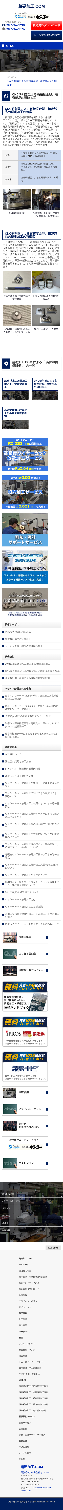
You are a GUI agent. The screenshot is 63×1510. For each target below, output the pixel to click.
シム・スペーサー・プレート (32, 1362)
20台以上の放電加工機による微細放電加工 (27, 663)
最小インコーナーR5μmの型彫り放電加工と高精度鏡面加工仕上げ (31, 697)
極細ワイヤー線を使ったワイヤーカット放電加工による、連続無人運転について (32, 883)
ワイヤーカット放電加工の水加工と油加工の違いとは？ (32, 784)
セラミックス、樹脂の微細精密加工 (24, 646)
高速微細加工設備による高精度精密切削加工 (28, 678)
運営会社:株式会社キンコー (35, 1472)
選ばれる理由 (8, 1194)
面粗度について (13, 754)
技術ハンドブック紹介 (29, 1283)
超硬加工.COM (31, 6)
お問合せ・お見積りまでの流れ (33, 1277)
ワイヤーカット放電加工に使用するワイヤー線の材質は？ (32, 805)
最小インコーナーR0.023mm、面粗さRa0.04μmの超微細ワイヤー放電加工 (31, 707)
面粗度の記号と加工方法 (18, 761)
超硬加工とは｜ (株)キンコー (20, 776)
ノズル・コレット (27, 1344)
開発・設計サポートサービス (32, 1435)
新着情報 (6, 1230)
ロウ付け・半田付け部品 (30, 1368)
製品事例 (6, 1215)
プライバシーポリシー (29, 1301)
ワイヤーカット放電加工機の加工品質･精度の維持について (31, 866)
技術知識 (23, 1441)
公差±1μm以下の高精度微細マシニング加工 (28, 716)
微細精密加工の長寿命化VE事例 (33, 1404)
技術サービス (25, 1423)
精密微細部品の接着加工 (18, 639)
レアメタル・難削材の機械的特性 (22, 768)
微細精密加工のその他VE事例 (32, 1410)
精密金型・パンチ (27, 1350)
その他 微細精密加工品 (29, 1374)
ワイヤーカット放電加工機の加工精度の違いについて (32, 825)
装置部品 (23, 1356)
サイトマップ (25, 1307)
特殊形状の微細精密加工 (18, 631)
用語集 (22, 1459)
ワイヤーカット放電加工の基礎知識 (24, 906)
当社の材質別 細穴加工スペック (22, 892)
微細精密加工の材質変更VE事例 (33, 1392)
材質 (21, 1337)
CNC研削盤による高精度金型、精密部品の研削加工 (32, 670)
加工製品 (23, 1319)
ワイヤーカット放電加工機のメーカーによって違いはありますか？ (32, 815)
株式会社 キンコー (27, 1502)
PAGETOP (53, 1248)
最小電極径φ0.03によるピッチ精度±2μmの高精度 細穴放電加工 (31, 735)
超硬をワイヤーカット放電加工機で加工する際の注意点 (32, 856)
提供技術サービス (27, 1416)
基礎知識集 (24, 1447)
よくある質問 (25, 1453)
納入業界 (23, 1325)
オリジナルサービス (11, 1201)
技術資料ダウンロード (29, 1289)
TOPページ (24, 1264)
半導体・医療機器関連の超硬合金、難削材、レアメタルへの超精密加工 (32, 725)
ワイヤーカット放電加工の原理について (26, 875)
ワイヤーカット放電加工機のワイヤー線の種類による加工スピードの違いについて (32, 846)
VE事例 (5, 1223)
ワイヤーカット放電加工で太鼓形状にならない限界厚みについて (32, 835)
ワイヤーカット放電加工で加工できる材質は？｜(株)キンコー (31, 795)
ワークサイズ (25, 1331)
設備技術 (6, 1208)
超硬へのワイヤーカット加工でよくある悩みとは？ (32, 924)
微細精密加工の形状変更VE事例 (33, 1386)
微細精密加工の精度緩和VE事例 (33, 1398)
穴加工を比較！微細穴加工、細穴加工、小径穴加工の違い (32, 915)
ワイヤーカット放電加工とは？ (21, 899)
